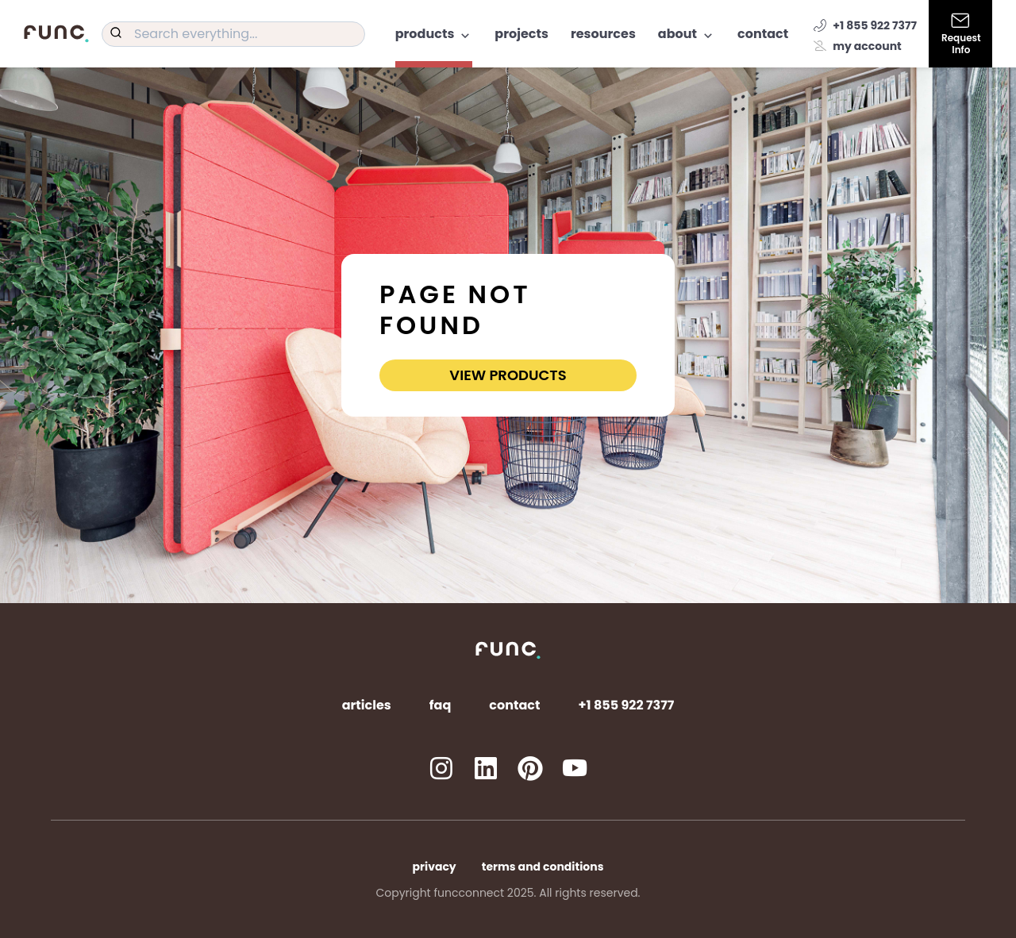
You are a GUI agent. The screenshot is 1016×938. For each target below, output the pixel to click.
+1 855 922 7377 (865, 25)
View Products (507, 375)
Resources (603, 34)
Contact (762, 34)
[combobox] (233, 34)
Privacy (434, 867)
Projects (521, 34)
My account (858, 46)
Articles (366, 705)
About (686, 34)
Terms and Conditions (543, 867)
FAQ (440, 705)
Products (434, 34)
